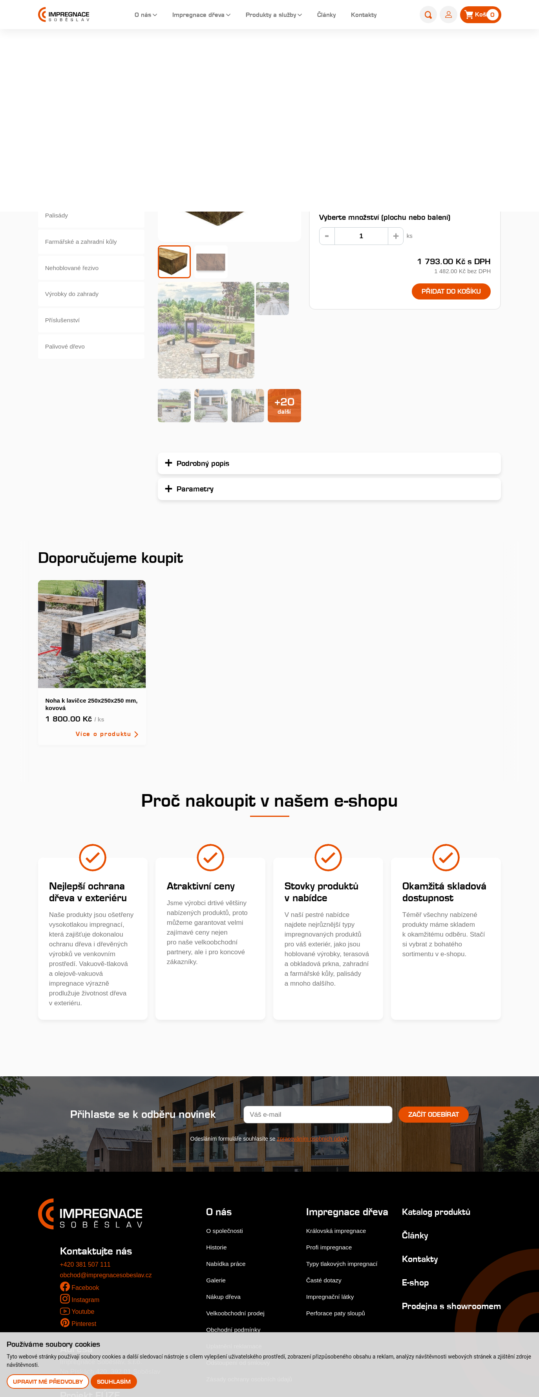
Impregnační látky (333, 1201)
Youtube (83, 1204)
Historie (217, 1140)
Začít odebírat (433, 1007)
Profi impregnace (332, 1151)
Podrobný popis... (337, 139)
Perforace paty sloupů (339, 1217)
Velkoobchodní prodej (238, 1206)
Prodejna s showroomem (424, 1203)
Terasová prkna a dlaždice (84, 111)
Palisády (58, 226)
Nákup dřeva (225, 1189)
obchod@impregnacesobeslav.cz (109, 1168)
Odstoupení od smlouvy (241, 1255)
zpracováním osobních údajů (312, 1031)
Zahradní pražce (310, 49)
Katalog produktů (433, 1104)
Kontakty (365, 15)
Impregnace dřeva (187, 15)
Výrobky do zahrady (75, 312)
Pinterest (84, 1217)
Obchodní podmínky (236, 1222)
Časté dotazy (326, 1184)
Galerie (217, 1173)
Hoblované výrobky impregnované (74, 197)
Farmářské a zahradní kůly (85, 255)
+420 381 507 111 (87, 1157)
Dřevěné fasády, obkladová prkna (86, 140)
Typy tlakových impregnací (346, 1168)
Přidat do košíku (445, 292)
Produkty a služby (266, 15)
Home (243, 49)
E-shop (269, 49)
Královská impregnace (340, 1135)
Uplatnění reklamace (236, 1239)
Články (325, 15)
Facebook (86, 1180)
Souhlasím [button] (115, 1381)
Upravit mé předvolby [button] (48, 1381)
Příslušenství (65, 341)
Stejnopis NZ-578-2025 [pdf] (102, 1313)
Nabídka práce (228, 1156)
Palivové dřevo (68, 369)
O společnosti (226, 1123)
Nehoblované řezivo (75, 283)
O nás (128, 15)
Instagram (86, 1192)
